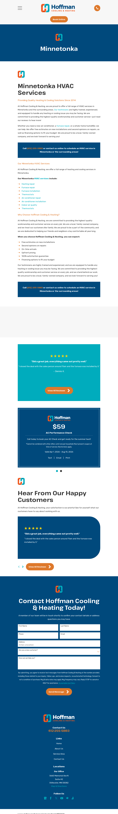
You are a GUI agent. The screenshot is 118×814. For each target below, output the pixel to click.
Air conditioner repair (31, 198)
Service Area (59, 754)
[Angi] (72, 798)
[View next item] (61, 381)
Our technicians (61, 110)
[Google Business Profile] (45, 798)
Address (22, 642)
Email (58, 458)
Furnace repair (28, 187)
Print (68, 458)
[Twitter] (56, 798)
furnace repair (63, 126)
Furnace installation (31, 191)
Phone (21, 634)
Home (59, 743)
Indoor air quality (29, 205)
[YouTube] (61, 798)
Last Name (65, 626)
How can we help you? (27, 658)
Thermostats (28, 194)
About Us (59, 748)
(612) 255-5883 (35, 148)
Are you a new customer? (28, 650)
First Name (23, 626)
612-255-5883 (59, 731)
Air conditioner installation (34, 201)
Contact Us (59, 759)
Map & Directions (59, 786)
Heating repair (28, 184)
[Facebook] (50, 798)
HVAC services (41, 178)
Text (50, 458)
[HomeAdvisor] (67, 798)
